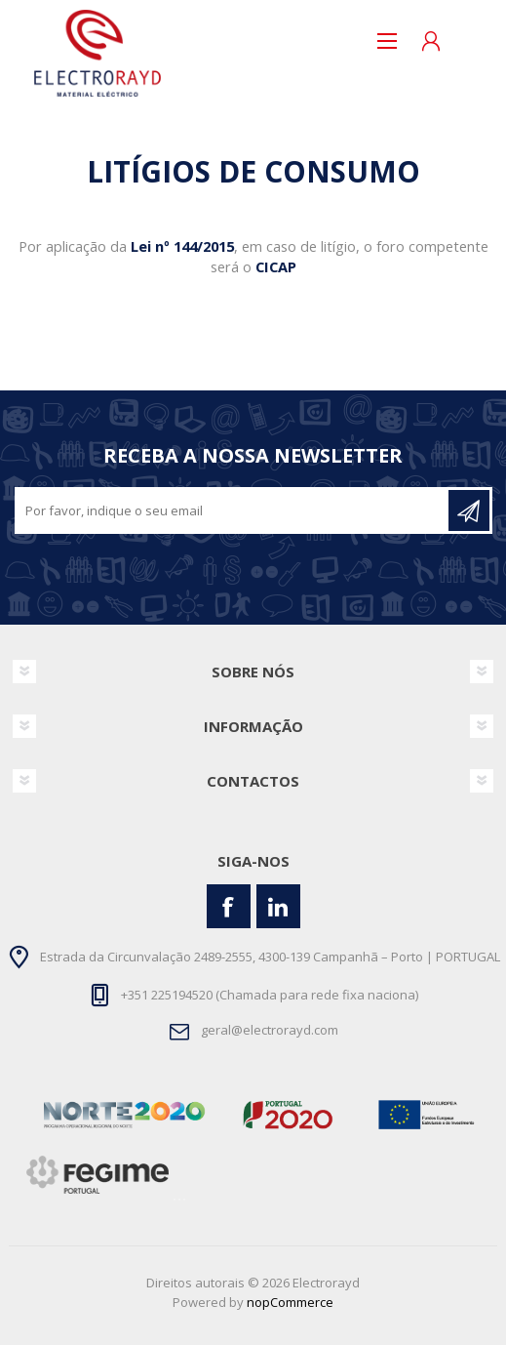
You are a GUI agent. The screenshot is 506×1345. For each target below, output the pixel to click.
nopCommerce (290, 1302)
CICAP (275, 266)
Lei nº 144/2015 (182, 246)
